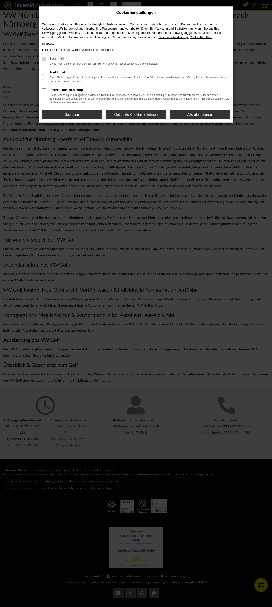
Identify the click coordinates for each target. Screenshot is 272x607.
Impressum (49, 43)
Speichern (72, 114)
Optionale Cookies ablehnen (136, 114)
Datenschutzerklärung (173, 37)
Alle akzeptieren (199, 114)
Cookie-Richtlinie (201, 37)
